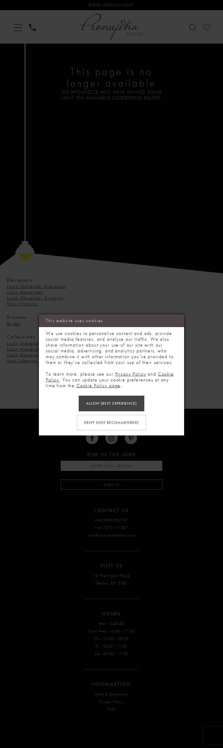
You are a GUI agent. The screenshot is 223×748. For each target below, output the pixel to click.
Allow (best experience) (111, 403)
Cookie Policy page (98, 386)
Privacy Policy (130, 374)
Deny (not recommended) (111, 422)
